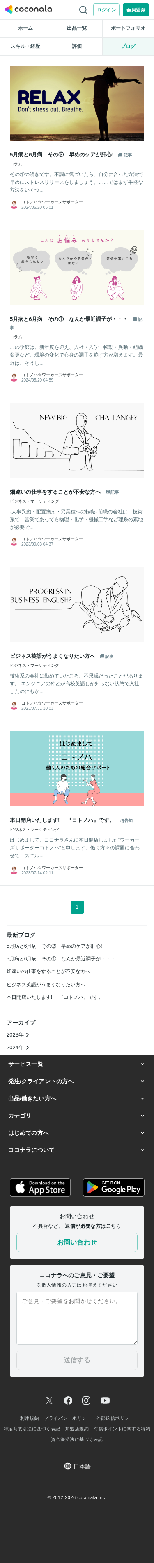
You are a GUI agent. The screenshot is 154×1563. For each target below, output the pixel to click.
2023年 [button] (18, 1035)
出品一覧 (77, 28)
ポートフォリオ (128, 28)
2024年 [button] (18, 1047)
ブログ (128, 46)
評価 (77, 46)
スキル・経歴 (25, 46)
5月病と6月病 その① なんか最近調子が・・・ (61, 959)
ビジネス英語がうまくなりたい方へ (46, 984)
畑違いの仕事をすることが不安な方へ (48, 971)
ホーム (25, 28)
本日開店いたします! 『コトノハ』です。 (55, 997)
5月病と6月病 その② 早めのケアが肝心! (54, 946)
